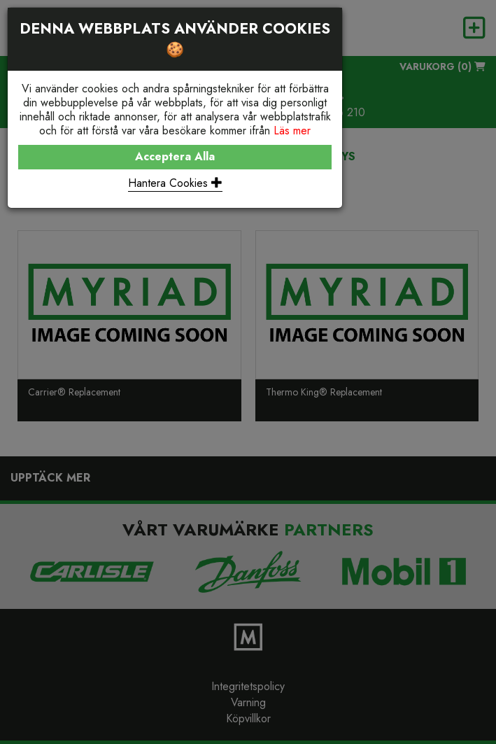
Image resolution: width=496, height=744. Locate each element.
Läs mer (292, 130)
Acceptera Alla (175, 156)
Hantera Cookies (175, 183)
